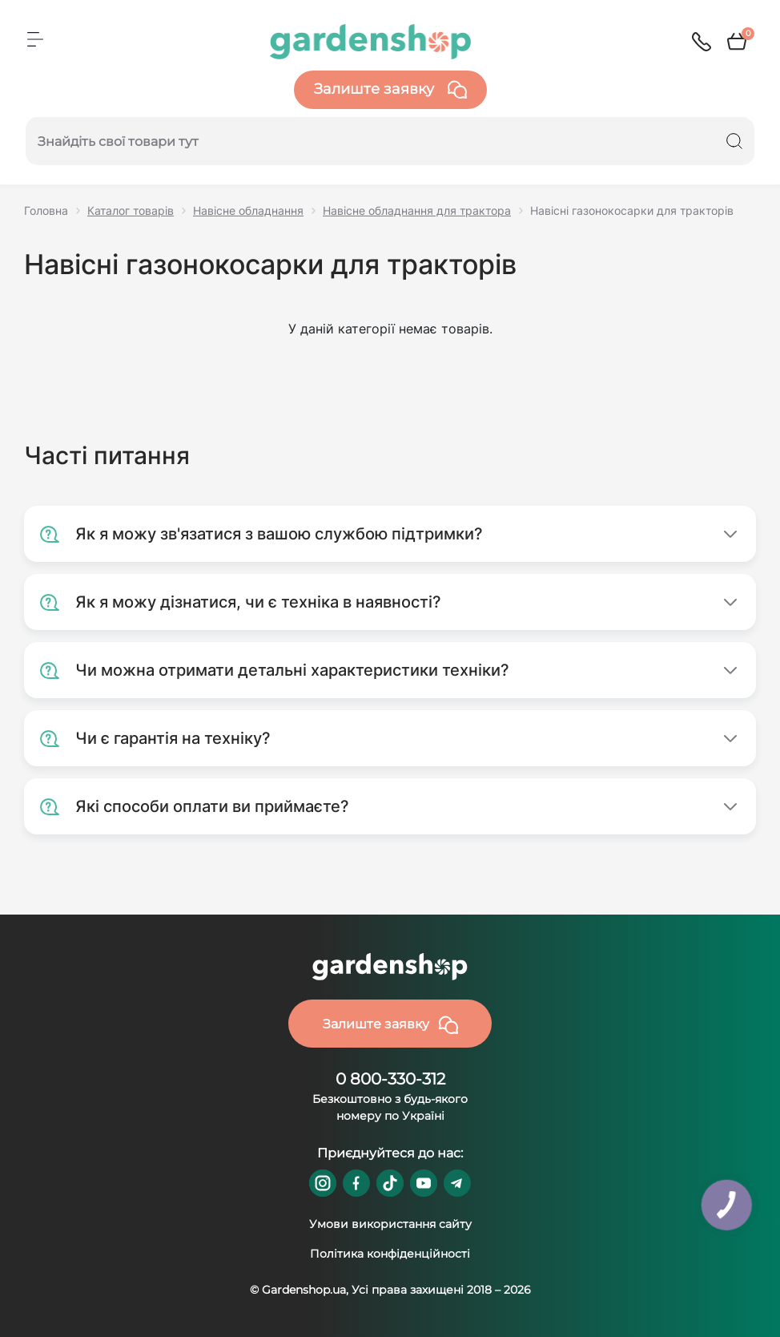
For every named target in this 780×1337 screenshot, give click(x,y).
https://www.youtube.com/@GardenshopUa (423, 1183)
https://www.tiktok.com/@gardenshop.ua (390, 1183)
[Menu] (35, 39)
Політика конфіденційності (390, 1253)
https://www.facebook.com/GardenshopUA (356, 1183)
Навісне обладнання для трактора (417, 210)
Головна (46, 210)
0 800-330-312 (390, 1079)
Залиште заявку (390, 89)
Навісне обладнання (248, 210)
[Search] (734, 141)
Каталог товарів (130, 210)
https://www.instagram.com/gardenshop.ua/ (322, 1183)
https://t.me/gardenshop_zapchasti (457, 1183)
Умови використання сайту (390, 1224)
